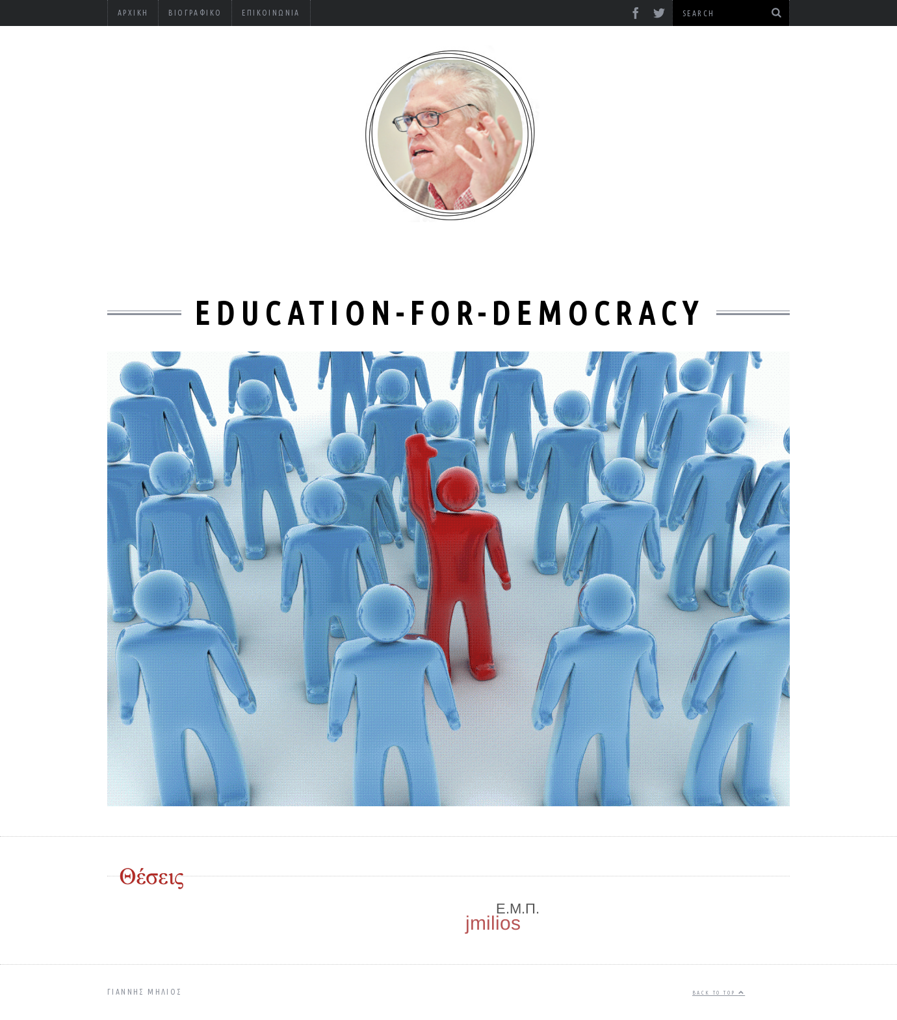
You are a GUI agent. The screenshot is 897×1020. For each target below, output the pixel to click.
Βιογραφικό (195, 12)
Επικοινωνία (271, 12)
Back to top (718, 992)
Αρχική (133, 12)
